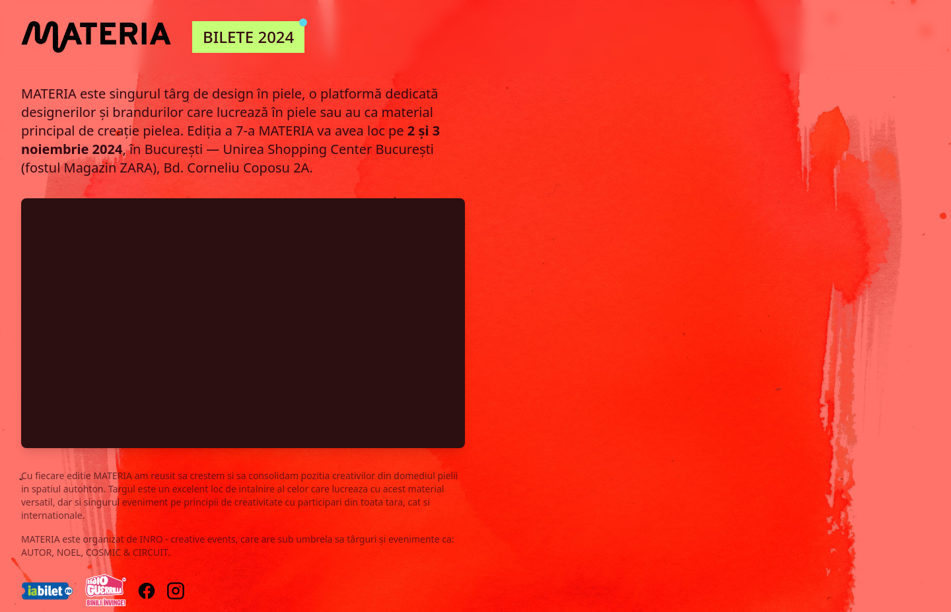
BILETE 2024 (253, 34)
